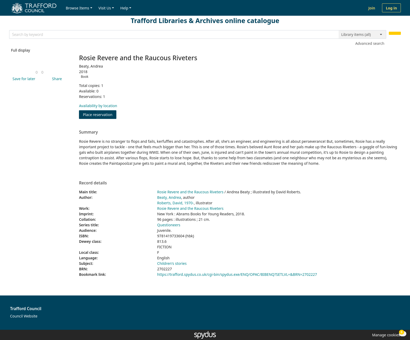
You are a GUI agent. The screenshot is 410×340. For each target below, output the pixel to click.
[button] (23, 78)
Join (371, 8)
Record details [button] (93, 183)
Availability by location (98, 105)
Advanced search (369, 43)
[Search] (395, 33)
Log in (391, 8)
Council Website (24, 316)
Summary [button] (88, 132)
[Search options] (362, 34)
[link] (37, 72)
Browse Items (77, 8)
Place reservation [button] (99, 114)
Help (124, 8)
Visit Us (105, 8)
